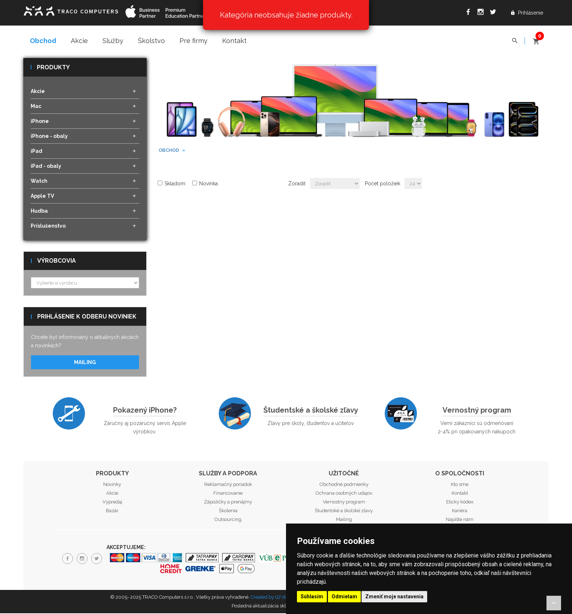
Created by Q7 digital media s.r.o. (286, 598)
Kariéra (459, 511)
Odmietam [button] (344, 596)
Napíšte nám (460, 520)
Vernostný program (476, 410)
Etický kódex (460, 502)
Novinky (112, 485)
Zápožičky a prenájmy (228, 502)
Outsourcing (227, 520)
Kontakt (234, 41)
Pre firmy (193, 41)
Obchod (43, 41)
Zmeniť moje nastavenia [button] (394, 596)
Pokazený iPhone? (145, 410)
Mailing (85, 363)
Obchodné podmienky (344, 485)
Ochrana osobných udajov (344, 494)
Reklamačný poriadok (228, 485)
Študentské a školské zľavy (310, 410)
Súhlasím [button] (312, 596)
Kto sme (459, 485)
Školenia (228, 511)
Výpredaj (112, 502)
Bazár (112, 511)
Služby (113, 41)
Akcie (79, 41)
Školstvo (151, 41)
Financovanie (228, 494)
